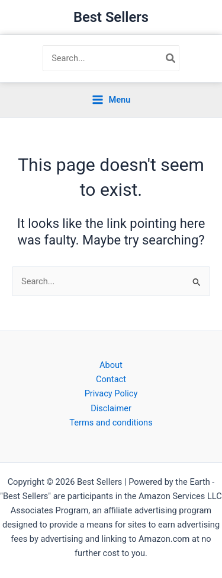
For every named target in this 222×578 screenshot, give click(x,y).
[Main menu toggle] (111, 100)
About (111, 365)
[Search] (171, 58)
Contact (111, 379)
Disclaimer (111, 408)
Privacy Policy (111, 393)
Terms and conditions (110, 422)
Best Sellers (111, 17)
